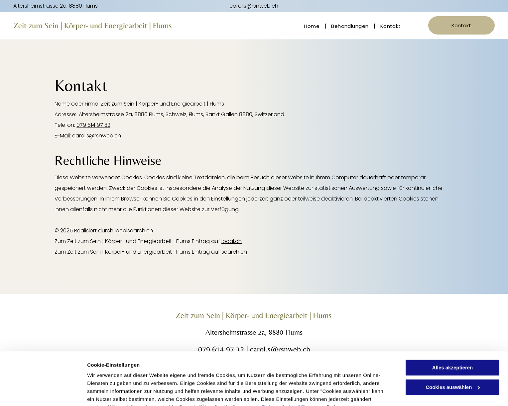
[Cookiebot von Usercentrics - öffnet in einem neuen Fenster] (43, 393)
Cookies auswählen (110, 393)
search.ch (234, 252)
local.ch (231, 241)
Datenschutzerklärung (290, 374)
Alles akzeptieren (452, 335)
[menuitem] (312, 26)
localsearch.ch (134, 230)
